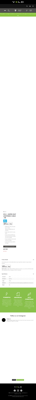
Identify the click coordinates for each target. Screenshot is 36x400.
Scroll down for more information (9, 246)
